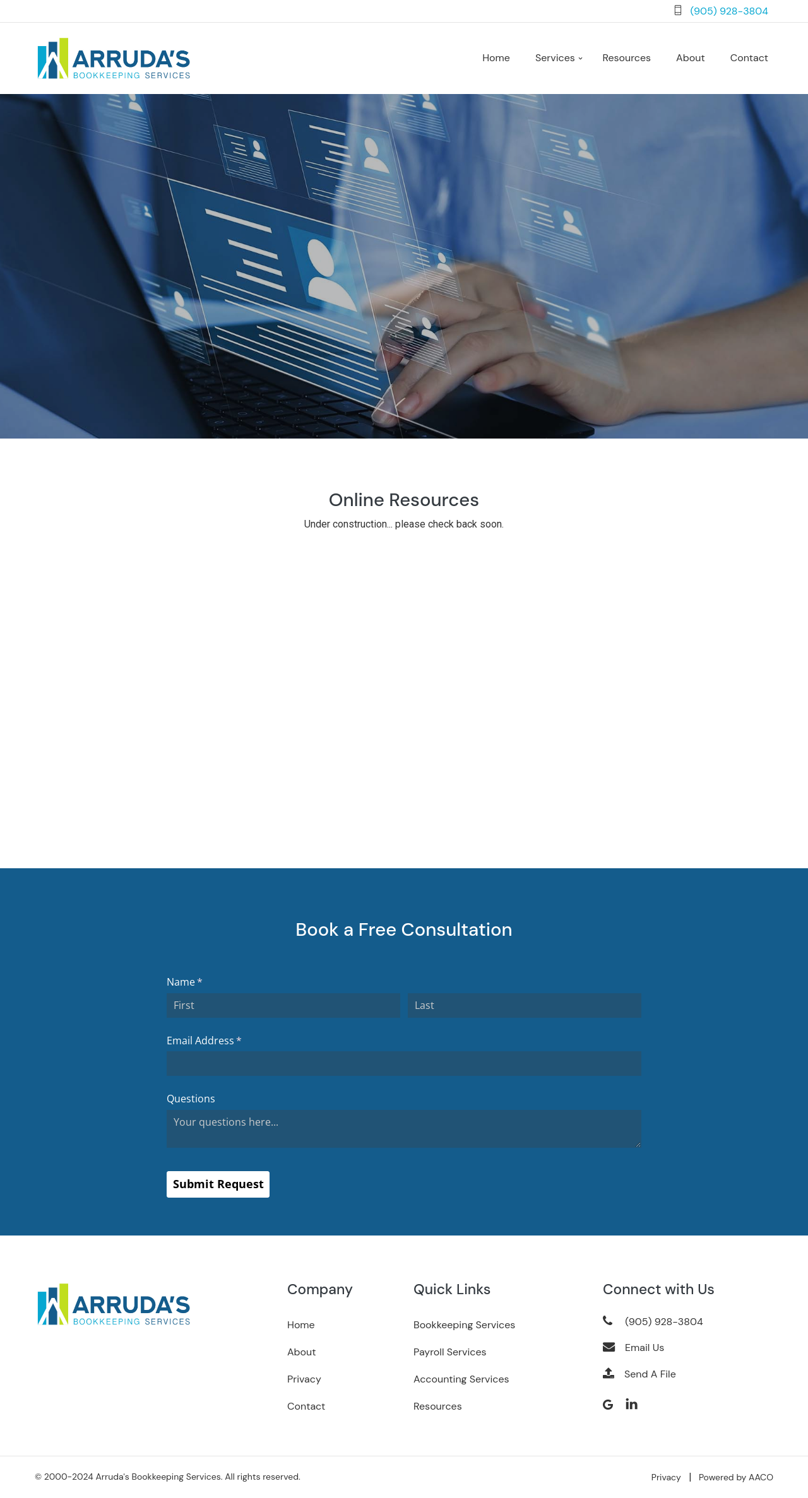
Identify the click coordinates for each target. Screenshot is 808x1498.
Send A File (639, 1374)
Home (496, 58)
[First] (283, 1006)
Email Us (633, 1348)
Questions (191, 1099)
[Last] (524, 1006)
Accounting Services (461, 1379)
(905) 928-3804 (729, 11)
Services (555, 58)
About (301, 1352)
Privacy (304, 1379)
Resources (626, 58)
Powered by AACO (736, 1477)
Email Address (224, 1041)
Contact (749, 58)
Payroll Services (450, 1352)
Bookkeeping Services (464, 1325)
